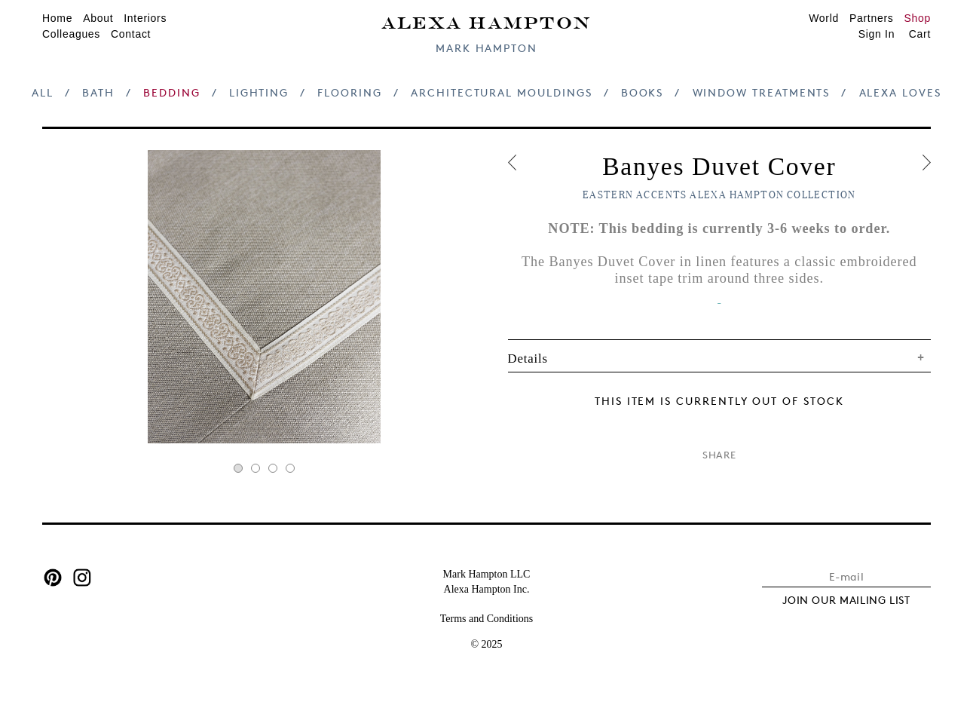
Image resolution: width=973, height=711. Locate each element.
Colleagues (71, 34)
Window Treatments (762, 92)
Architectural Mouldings (501, 92)
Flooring (349, 92)
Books (642, 92)
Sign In (876, 34)
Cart (920, 34)
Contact (131, 34)
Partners (871, 18)
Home (57, 18)
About (98, 18)
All (43, 92)
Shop (918, 18)
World (824, 18)
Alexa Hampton (486, 21)
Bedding (171, 92)
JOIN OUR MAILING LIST (846, 599)
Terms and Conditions (486, 618)
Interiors (145, 18)
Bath (98, 92)
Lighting (259, 92)
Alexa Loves (900, 92)
